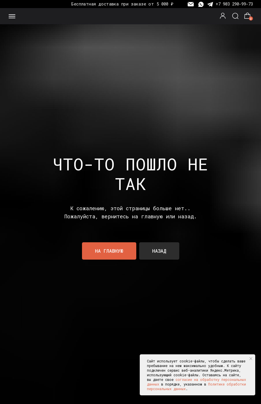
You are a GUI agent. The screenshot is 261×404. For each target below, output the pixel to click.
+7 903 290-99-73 (234, 4)
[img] (130, 16)
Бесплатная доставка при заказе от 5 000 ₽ (122, 4)
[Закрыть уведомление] (251, 359)
